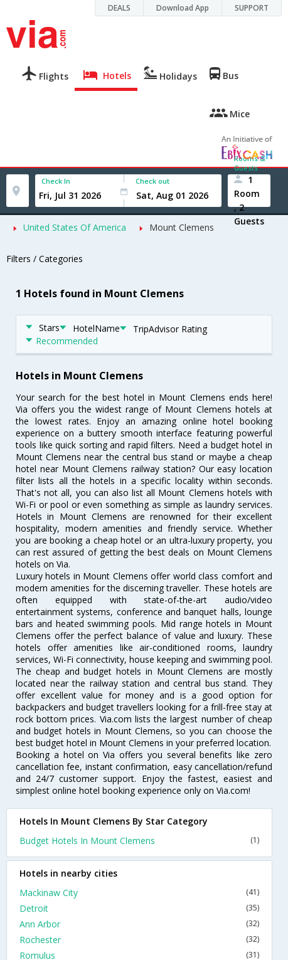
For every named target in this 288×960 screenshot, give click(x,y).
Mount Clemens (181, 227)
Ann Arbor (139, 924)
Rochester (139, 940)
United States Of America (74, 227)
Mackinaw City (139, 893)
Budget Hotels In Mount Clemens (139, 841)
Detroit (139, 908)
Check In (55, 181)
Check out (152, 181)
